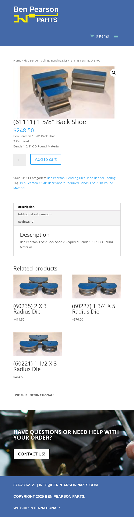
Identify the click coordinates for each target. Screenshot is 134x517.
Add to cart (46, 159)
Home (17, 60)
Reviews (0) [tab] (26, 222)
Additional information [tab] (35, 214)
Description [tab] (26, 207)
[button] (114, 73)
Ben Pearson (56, 178)
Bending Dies (59, 60)
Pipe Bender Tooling (36, 60)
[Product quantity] (19, 160)
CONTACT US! (31, 454)
